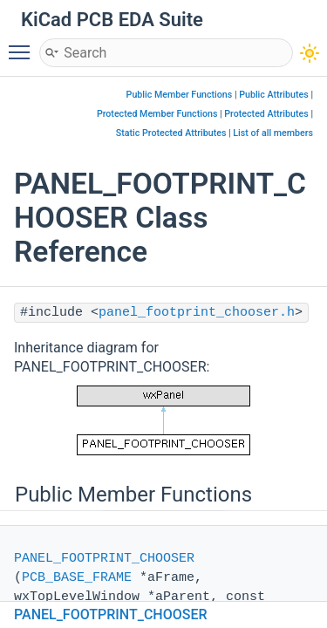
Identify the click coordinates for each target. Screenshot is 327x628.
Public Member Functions (179, 94)
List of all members (273, 133)
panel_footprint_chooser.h (197, 312)
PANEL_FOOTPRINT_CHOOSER (104, 558)
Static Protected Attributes (171, 133)
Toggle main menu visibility (23, 44)
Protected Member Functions (157, 113)
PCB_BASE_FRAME (77, 577)
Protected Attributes (266, 113)
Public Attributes (274, 94)
